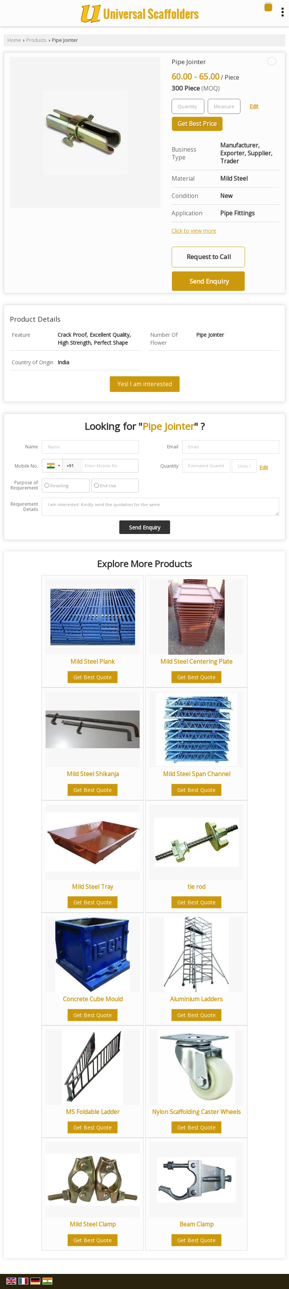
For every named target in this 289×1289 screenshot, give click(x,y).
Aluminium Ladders (196, 999)
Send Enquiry (209, 281)
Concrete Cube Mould (93, 999)
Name (31, 446)
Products (36, 40)
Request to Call (209, 256)
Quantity (169, 466)
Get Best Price (197, 124)
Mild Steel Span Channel (196, 774)
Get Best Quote (92, 677)
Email (172, 446)
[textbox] (224, 106)
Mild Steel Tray (92, 887)
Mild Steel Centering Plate (196, 662)
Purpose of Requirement (24, 485)
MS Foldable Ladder (93, 1112)
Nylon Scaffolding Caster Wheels (196, 1112)
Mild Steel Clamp (93, 1224)
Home (14, 40)
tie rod (196, 887)
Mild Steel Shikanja (93, 774)
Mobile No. (26, 466)
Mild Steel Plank (92, 662)
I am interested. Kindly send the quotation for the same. (160, 507)
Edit (254, 106)
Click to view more (194, 230)
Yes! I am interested (144, 384)
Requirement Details (24, 507)
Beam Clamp (196, 1224)
